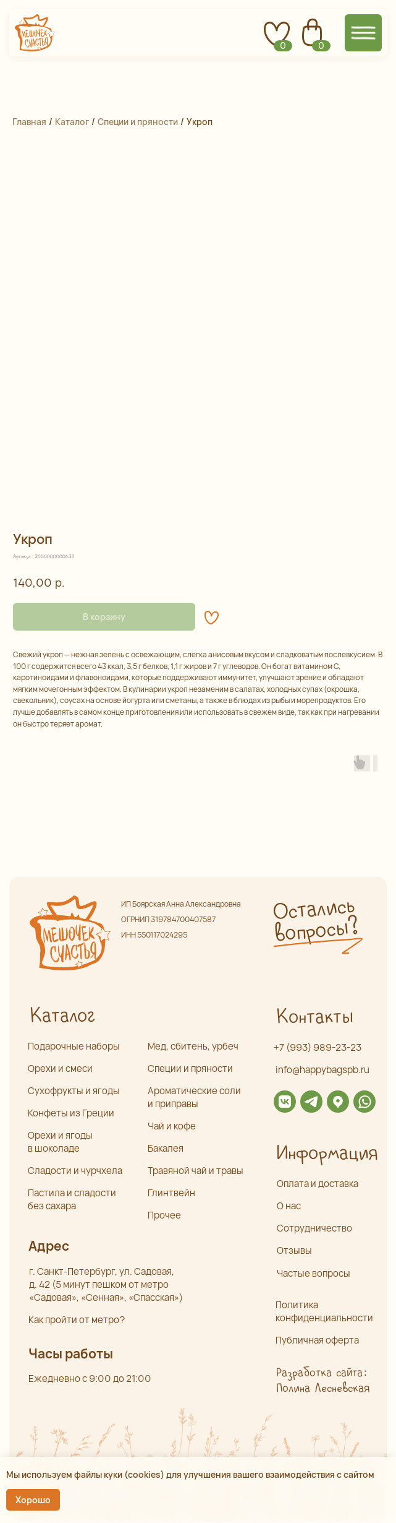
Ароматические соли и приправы (194, 1097)
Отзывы (294, 1250)
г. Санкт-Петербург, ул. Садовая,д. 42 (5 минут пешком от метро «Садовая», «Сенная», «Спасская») (106, 1284)
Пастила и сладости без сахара (72, 1199)
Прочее (164, 1215)
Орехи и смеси (60, 1068)
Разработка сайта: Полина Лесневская (322, 1381)
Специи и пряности (138, 121)
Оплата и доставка (317, 1183)
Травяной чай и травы (195, 1170)
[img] (285, 1101)
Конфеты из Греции (71, 1113)
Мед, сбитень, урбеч (193, 1046)
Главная (29, 121)
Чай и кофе (172, 1126)
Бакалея (165, 1148)
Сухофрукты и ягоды (74, 1090)
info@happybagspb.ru (322, 1069)
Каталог (72, 121)
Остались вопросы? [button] (315, 921)
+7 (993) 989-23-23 (317, 1047)
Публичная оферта (317, 1340)
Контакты (314, 1017)
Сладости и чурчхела (75, 1170)
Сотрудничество (314, 1228)
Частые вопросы (313, 1273)
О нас (289, 1205)
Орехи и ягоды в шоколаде (60, 1142)
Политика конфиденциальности (324, 1311)
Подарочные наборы (74, 1046)
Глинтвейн (171, 1192)
